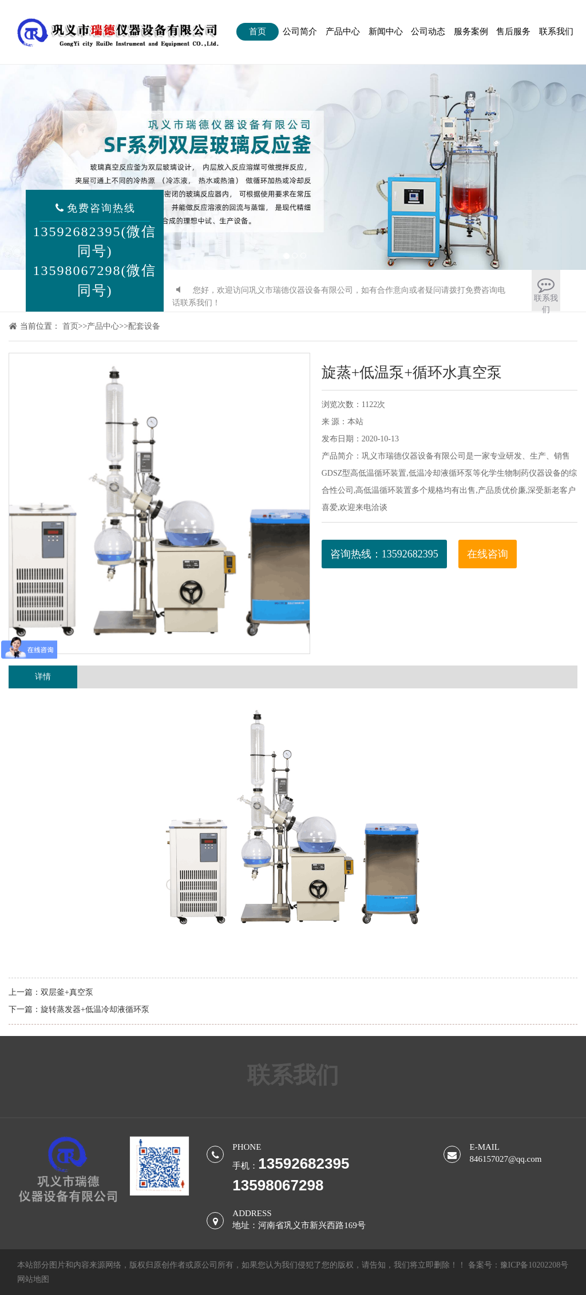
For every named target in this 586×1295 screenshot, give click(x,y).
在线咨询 (487, 554)
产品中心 (343, 31)
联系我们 (556, 31)
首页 (257, 31)
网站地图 (33, 1279)
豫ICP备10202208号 (534, 1265)
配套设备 (144, 326)
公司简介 (300, 31)
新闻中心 (386, 31)
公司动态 (428, 31)
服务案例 (471, 31)
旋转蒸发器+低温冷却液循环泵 (95, 1009)
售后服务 (513, 31)
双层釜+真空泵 (67, 992)
